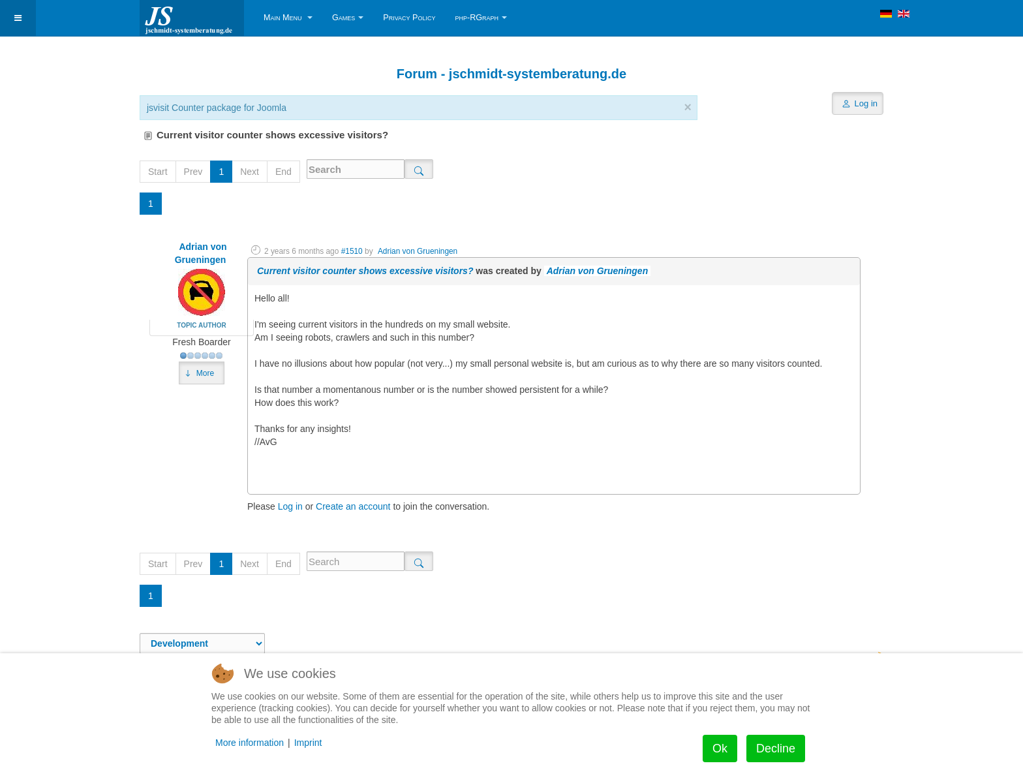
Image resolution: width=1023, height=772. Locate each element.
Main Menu (288, 17)
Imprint (308, 742)
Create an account (353, 506)
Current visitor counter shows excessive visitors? (365, 271)
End (283, 171)
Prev (193, 171)
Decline (775, 748)
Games (347, 17)
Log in (290, 506)
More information (249, 742)
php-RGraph (481, 17)
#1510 (352, 251)
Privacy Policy (409, 17)
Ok (719, 748)
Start (158, 171)
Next (249, 171)
